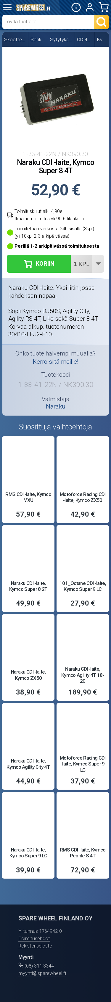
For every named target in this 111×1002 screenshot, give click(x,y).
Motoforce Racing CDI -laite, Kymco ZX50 (83, 497)
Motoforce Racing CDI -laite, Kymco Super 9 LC (83, 764)
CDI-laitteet (85, 39)
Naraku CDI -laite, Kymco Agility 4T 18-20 (82, 675)
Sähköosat (38, 39)
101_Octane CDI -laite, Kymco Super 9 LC (82, 586)
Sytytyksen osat (61, 39)
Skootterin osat (15, 39)
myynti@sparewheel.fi (42, 973)
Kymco (102, 39)
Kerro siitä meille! (55, 361)
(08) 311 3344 (39, 966)
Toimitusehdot (34, 938)
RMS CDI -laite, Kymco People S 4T (83, 853)
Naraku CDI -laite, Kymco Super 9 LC (28, 853)
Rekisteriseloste (35, 946)
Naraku (55, 406)
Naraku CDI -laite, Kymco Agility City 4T (28, 764)
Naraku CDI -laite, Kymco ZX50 (28, 675)
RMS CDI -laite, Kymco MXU (28, 497)
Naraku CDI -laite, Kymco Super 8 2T (28, 586)
